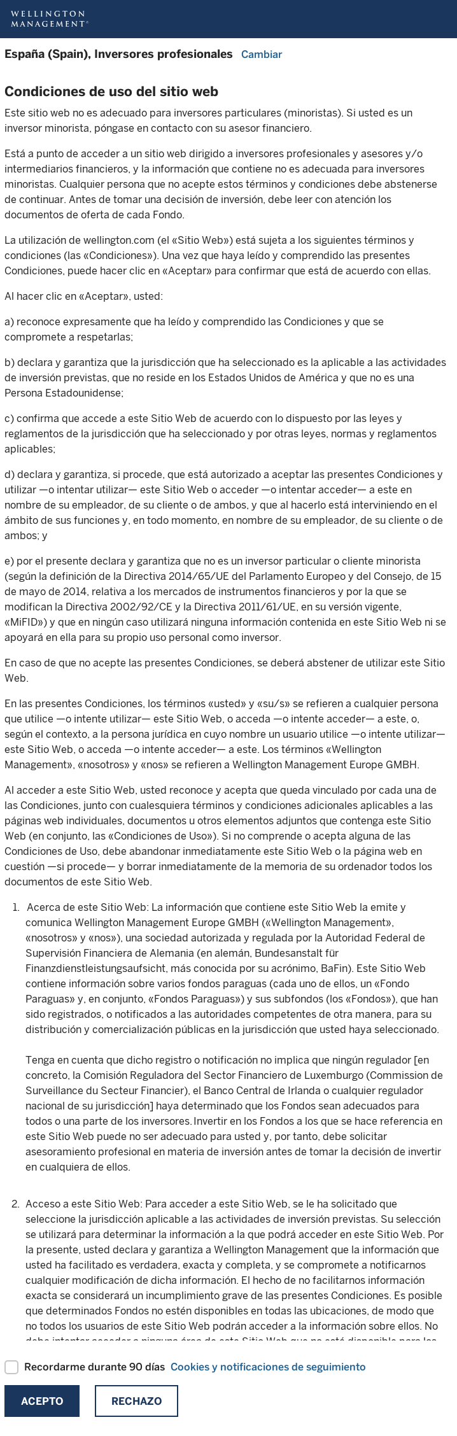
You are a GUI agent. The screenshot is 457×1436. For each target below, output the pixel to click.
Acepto (42, 1401)
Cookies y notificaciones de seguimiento (268, 1367)
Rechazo (136, 1401)
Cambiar (262, 54)
